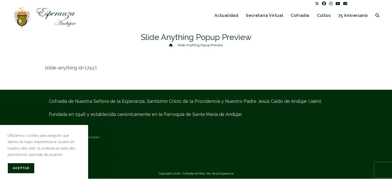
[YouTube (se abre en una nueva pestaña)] (338, 3)
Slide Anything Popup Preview (200, 45)
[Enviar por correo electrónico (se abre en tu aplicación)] (344, 3)
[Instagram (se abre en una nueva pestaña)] (331, 3)
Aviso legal (58, 130)
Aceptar (21, 168)
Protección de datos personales (74, 139)
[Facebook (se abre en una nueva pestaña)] (324, 3)
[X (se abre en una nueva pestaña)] (316, 3)
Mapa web (57, 158)
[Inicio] (171, 45)
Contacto (56, 149)
